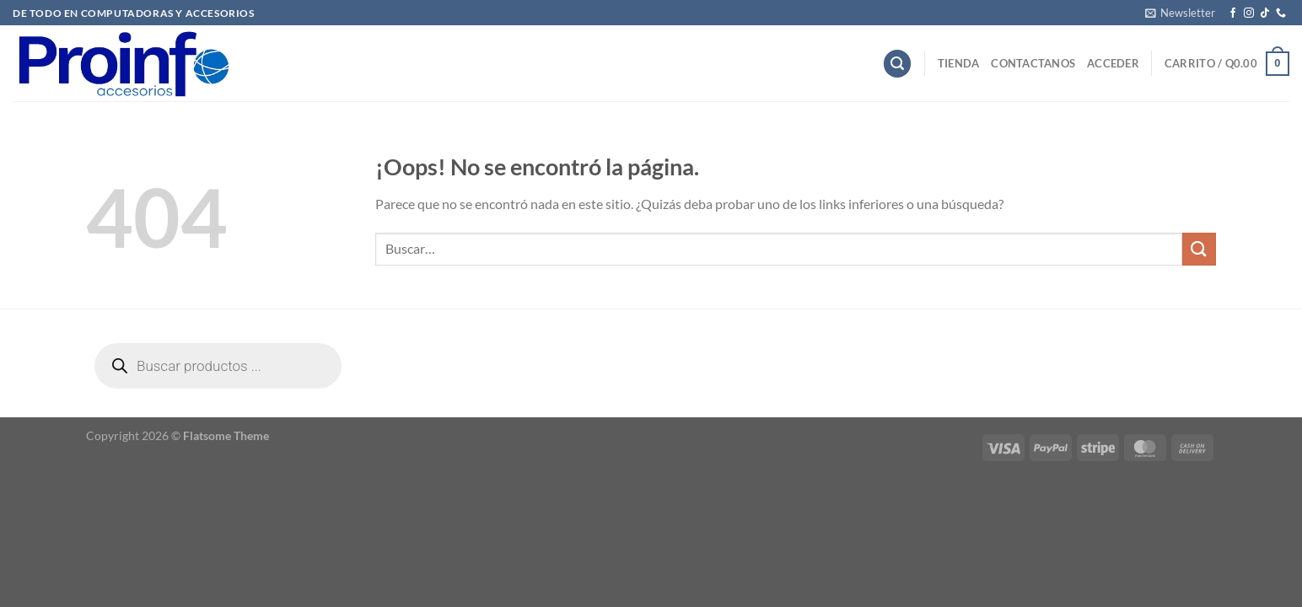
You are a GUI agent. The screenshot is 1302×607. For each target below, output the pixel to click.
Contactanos (1033, 63)
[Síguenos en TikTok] (1265, 13)
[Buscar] (897, 64)
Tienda (959, 63)
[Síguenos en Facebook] (1233, 13)
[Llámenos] (1281, 13)
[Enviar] (1199, 249)
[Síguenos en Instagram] (1249, 13)
